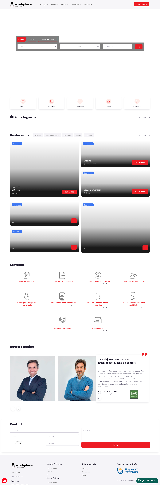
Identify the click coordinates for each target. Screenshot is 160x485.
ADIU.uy (85, 468)
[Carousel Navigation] (80, 409)
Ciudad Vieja (52, 468)
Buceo (49, 475)
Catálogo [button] (42, 4)
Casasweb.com (88, 472)
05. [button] (24, 301)
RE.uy (84, 475)
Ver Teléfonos (141, 4)
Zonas (78, 46)
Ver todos (144, 117)
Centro (49, 471)
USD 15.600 (69, 192)
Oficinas (38, 135)
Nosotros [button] (75, 4)
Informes (64, 4)
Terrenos (67, 135)
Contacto (88, 4)
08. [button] (131, 301)
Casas (78, 135)
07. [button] (96, 301)
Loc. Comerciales (52, 135)
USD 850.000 (140, 191)
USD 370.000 (140, 162)
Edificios (54, 4)
